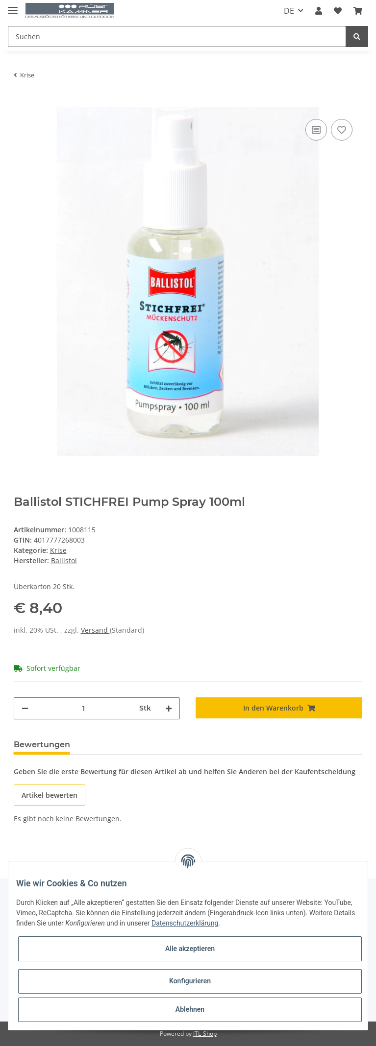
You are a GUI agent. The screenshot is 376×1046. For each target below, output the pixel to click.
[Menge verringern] (25, 708)
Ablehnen (189, 1009)
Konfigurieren (190, 981)
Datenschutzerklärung (184, 923)
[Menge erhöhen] (168, 708)
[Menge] (84, 708)
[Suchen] (177, 36)
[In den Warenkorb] (21, 101)
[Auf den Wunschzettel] (341, 130)
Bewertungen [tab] (42, 744)
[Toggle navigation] (13, 6)
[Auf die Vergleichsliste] (316, 130)
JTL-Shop (205, 1033)
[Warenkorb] (358, 11)
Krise (58, 550)
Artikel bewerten (49, 795)
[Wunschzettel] (338, 11)
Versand (95, 630)
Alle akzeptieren (190, 948)
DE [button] (289, 10)
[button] (318, 11)
